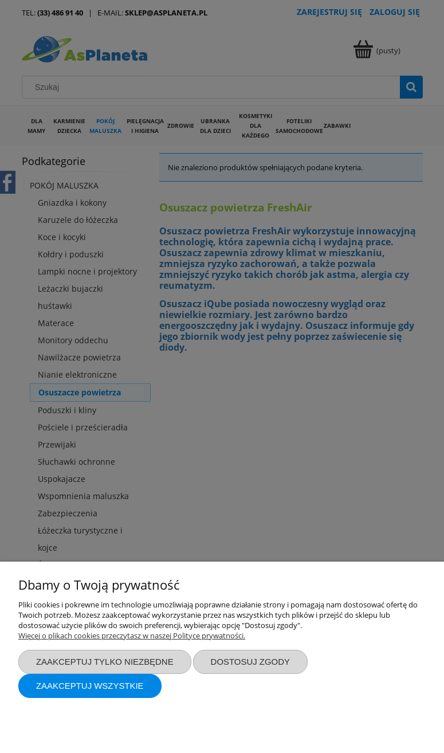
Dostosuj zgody (250, 661)
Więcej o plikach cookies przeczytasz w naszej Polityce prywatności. (131, 635)
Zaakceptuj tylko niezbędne (105, 661)
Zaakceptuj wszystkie (90, 686)
